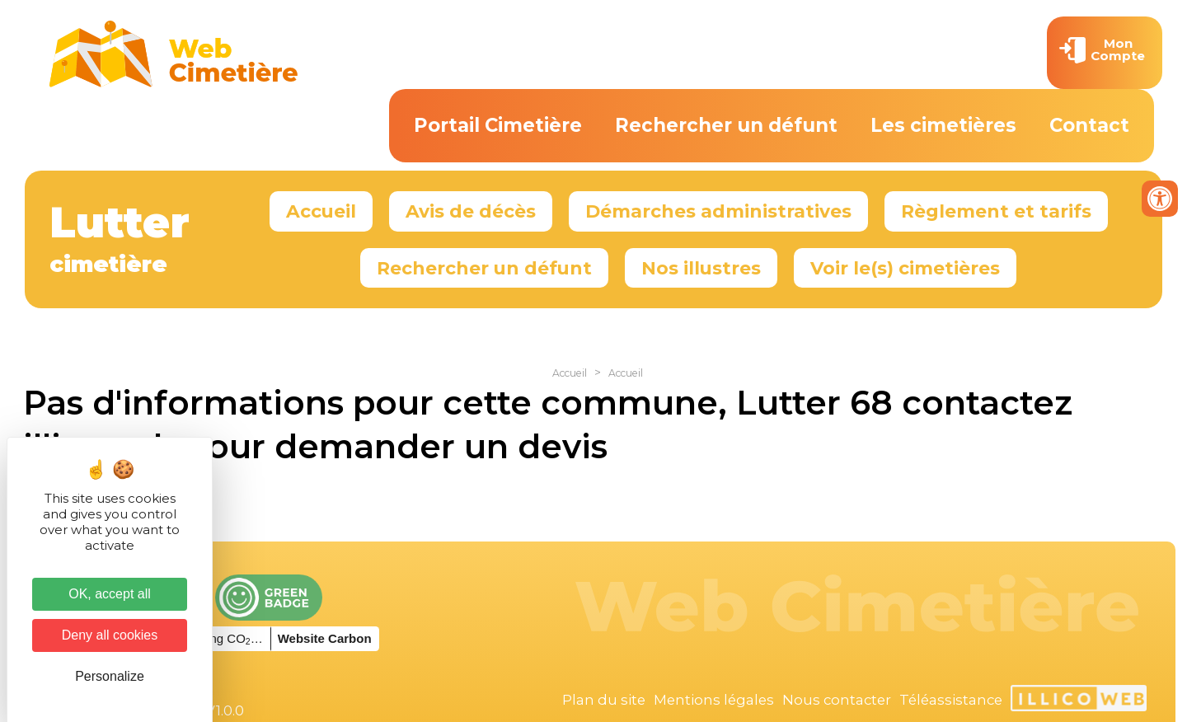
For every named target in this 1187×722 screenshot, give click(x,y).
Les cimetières (943, 125)
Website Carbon (325, 638)
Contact (1089, 125)
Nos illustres (701, 268)
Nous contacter (836, 700)
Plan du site (603, 700)
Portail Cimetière (498, 125)
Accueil (321, 211)
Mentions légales (714, 700)
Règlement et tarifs (996, 211)
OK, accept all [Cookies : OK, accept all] (109, 594)
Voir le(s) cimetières (905, 268)
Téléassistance (950, 700)
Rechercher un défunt (726, 125)
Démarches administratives (718, 211)
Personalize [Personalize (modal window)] (109, 676)
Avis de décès (471, 211)
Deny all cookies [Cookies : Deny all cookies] (110, 635)
